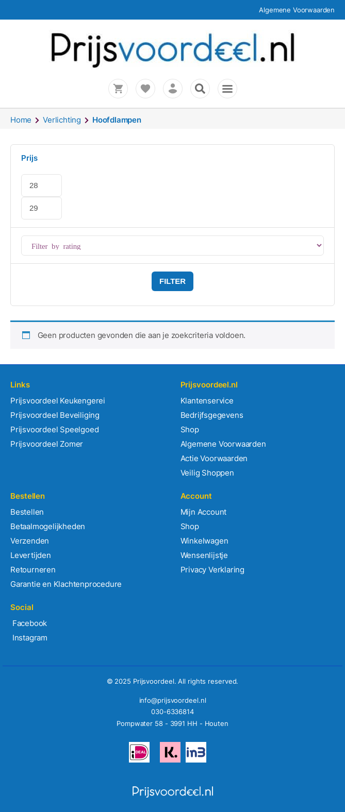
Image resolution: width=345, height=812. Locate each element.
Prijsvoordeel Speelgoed (54, 429)
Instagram (28, 637)
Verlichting (62, 120)
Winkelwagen (204, 541)
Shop (189, 429)
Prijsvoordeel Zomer (46, 444)
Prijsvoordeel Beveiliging (55, 415)
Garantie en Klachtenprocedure (66, 584)
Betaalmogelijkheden (47, 526)
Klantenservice (207, 400)
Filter (172, 281)
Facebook (28, 623)
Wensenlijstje (204, 555)
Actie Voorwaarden (214, 458)
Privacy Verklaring (212, 569)
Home (20, 120)
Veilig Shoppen (207, 473)
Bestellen (27, 512)
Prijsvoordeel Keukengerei (57, 400)
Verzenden (29, 541)
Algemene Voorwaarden (297, 10)
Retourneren (33, 569)
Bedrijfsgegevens (211, 415)
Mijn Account (203, 512)
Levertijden (30, 555)
